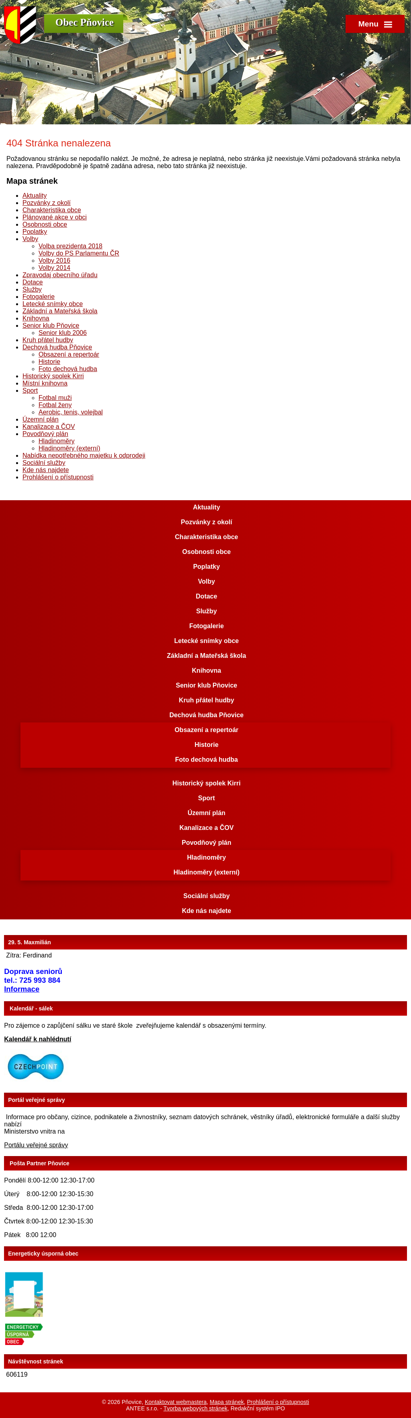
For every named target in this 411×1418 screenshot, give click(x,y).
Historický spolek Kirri (53, 376)
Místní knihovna (44, 383)
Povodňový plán (45, 433)
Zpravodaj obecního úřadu (60, 275)
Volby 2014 (54, 267)
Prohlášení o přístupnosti (58, 477)
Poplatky (34, 231)
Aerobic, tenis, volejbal (71, 412)
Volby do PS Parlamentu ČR (79, 253)
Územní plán (40, 419)
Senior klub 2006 (63, 332)
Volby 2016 (54, 260)
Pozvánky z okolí (46, 202)
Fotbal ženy (55, 405)
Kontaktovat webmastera (176, 1402)
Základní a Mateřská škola (60, 311)
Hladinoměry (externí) (69, 448)
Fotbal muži (55, 397)
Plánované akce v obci (54, 217)
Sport (30, 390)
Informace (21, 989)
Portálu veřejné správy (36, 1145)
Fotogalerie (38, 296)
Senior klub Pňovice (50, 325)
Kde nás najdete (45, 470)
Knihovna (35, 318)
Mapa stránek (227, 1402)
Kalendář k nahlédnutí (37, 1039)
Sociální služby (43, 462)
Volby (30, 238)
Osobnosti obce (44, 224)
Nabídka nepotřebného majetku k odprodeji (83, 455)
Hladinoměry (57, 441)
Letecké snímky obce (52, 303)
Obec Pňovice (84, 22)
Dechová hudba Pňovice (57, 347)
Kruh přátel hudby (47, 340)
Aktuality (34, 195)
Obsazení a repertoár (69, 354)
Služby (32, 289)
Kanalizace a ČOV (48, 426)
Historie (49, 361)
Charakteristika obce (51, 210)
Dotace (32, 282)
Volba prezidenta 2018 (70, 246)
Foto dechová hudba (68, 368)
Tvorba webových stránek (195, 1408)
